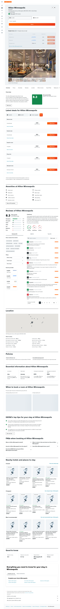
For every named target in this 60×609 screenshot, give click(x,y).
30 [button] (11, 42)
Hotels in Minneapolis (12, 582)
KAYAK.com (7, 606)
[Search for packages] (2, 13)
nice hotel (15, 243)
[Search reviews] (38, 238)
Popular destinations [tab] (21, 573)
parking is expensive (10, 246)
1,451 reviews (18, 13)
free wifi (7, 248)
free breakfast (17, 246)
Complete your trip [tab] (11, 573)
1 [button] (37, 28)
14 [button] (25, 34)
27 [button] (22, 40)
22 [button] (28, 37)
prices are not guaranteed (29, 592)
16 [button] (11, 37)
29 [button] (28, 40)
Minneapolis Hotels (43, 606)
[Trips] (2, 27)
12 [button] (19, 34)
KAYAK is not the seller (32, 596)
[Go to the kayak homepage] (8, 2)
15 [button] (28, 34)
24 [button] (14, 40)
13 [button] (22, 34)
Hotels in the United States (27, 606)
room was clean (9, 240)
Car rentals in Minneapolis (29, 580)
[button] (2, 2)
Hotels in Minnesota (36, 606)
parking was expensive (10, 251)
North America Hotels (17, 606)
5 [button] (19, 31)
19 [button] (19, 37)
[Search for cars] (2, 10)
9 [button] (40, 31)
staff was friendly (9, 243)
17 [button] (43, 34)
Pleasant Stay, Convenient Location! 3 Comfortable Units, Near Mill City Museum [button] (12, 532)
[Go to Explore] (2, 18)
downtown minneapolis (15, 248)
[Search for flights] (2, 5)
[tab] (14, 233)
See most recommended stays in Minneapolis (49, 517)
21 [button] (25, 37)
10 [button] (14, 34)
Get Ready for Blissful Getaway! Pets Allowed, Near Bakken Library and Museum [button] (25, 534)
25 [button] (16, 40)
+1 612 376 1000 (11, 12)
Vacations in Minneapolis (44, 580)
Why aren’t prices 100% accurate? (32, 600)
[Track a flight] (2, 21)
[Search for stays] (2, 8)
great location (15, 240)
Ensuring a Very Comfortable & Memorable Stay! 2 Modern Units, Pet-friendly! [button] (51, 532)
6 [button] (22, 31)
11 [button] (16, 34)
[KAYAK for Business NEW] (2, 23)
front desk (20, 243)
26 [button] (19, 40)
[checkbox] (12, 271)
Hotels (12, 606)
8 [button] (37, 31)
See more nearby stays (54, 463)
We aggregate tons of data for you (32, 598)
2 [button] (40, 28)
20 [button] (22, 37)
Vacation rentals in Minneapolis (29, 582)
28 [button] (25, 40)
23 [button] (11, 40)
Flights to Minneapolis (12, 580)
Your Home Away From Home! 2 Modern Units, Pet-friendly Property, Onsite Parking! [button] (39, 532)
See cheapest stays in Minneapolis (51, 490)
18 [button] (16, 37)
